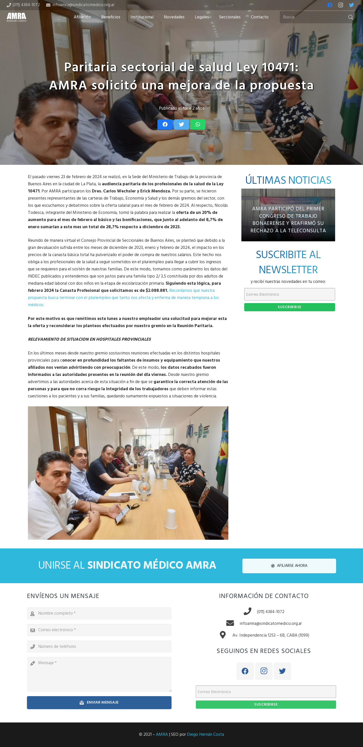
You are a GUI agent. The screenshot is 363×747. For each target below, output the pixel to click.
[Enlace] (17, 17)
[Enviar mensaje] (94, 702)
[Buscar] (318, 17)
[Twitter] (351, 5)
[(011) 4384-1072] (255, 612)
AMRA (162, 734)
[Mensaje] (94, 674)
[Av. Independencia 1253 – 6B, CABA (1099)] (230, 635)
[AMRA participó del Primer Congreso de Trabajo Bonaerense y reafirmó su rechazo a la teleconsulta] (288, 215)
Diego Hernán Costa (205, 734)
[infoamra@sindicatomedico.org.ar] (237, 623)
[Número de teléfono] (94, 647)
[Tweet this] (181, 124)
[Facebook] (330, 5)
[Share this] (165, 124)
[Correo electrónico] (94, 630)
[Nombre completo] (94, 613)
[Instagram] (341, 5)
